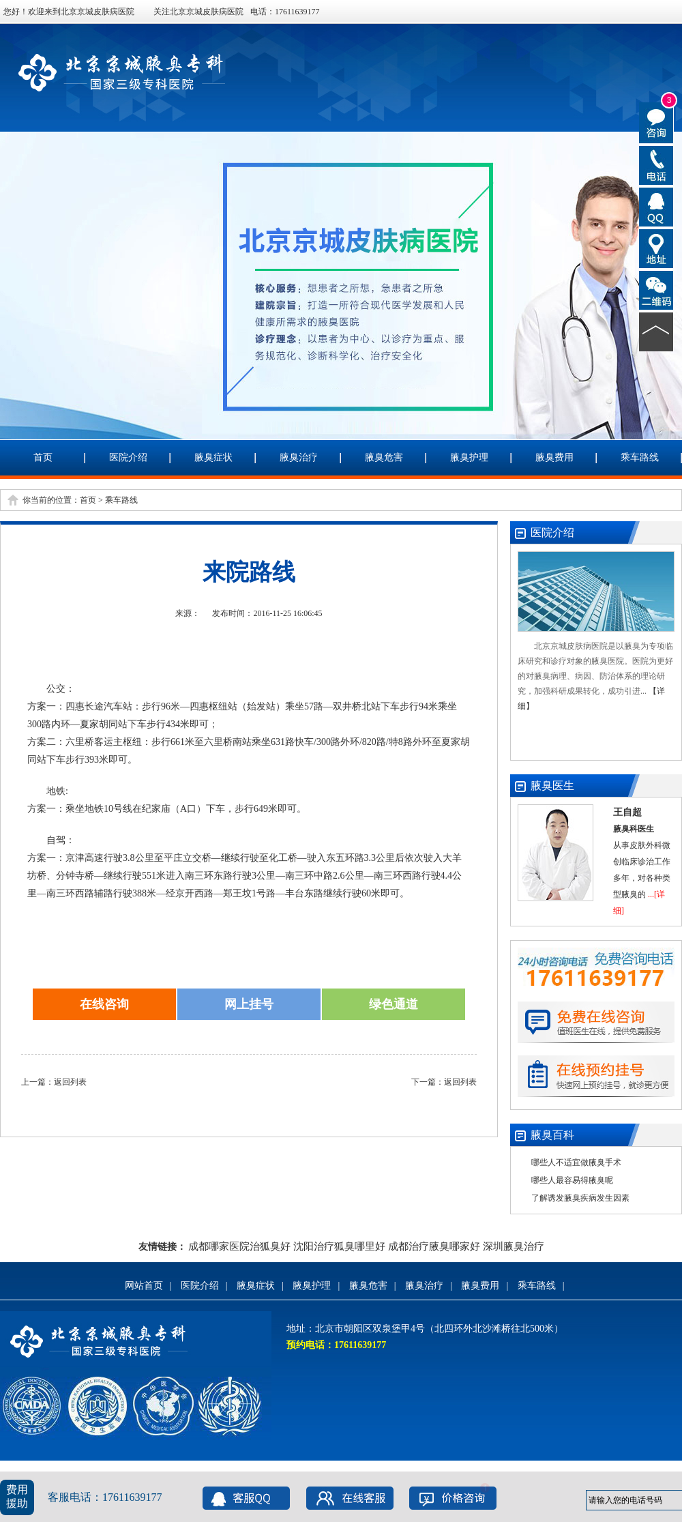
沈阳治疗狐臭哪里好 (339, 1246)
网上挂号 (248, 1004)
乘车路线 (640, 457)
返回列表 (70, 1082)
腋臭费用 (554, 457)
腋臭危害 (384, 457)
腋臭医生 (552, 785)
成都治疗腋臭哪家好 (434, 1246)
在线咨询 (104, 1004)
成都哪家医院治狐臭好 (239, 1246)
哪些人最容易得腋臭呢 (572, 1180)
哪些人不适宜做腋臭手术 (576, 1162)
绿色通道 (393, 1004)
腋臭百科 (552, 1135)
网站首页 (144, 1285)
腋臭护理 (469, 457)
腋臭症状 (213, 457)
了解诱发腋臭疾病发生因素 (580, 1198)
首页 (43, 457)
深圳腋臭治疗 (513, 1246)
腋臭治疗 (299, 457)
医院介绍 (128, 457)
